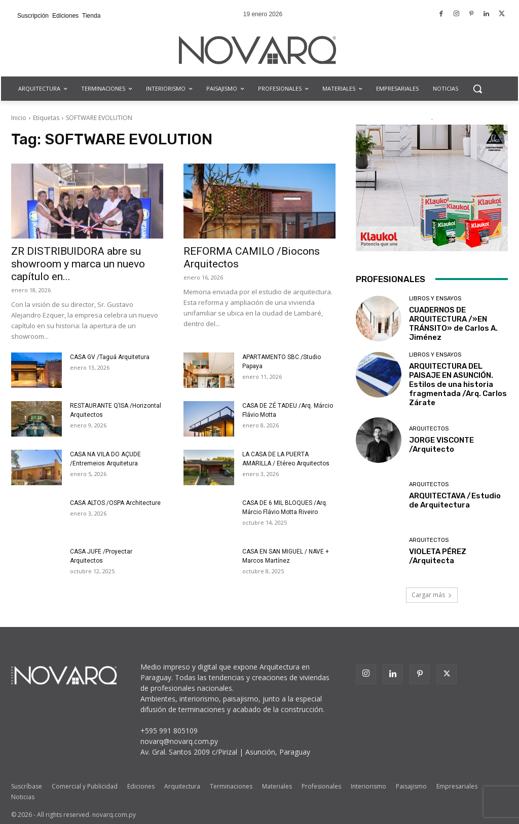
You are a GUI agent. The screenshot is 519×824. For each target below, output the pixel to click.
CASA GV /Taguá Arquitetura (110, 357)
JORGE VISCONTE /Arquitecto (441, 445)
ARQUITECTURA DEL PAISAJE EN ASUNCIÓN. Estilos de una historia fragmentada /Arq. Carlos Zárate (458, 384)
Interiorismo (368, 786)
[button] (477, 88)
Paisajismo (411, 786)
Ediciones (141, 786)
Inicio (18, 117)
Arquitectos (429, 428)
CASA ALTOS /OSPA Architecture (115, 502)
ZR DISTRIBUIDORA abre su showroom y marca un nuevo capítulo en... (78, 264)
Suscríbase (26, 786)
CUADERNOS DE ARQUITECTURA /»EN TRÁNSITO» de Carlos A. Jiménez (453, 323)
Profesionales (321, 786)
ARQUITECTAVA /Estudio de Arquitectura (455, 500)
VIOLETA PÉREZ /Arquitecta (437, 556)
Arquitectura (182, 786)
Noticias (22, 797)
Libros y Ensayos (435, 298)
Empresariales (456, 786)
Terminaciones (231, 786)
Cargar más (432, 595)
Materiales (277, 786)
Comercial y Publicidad (85, 786)
